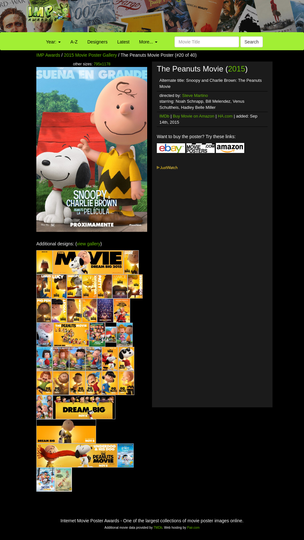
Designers (97, 41)
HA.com (225, 116)
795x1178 (102, 64)
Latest (123, 41)
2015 (236, 68)
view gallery (88, 243)
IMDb (164, 116)
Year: (53, 41)
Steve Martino (195, 95)
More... (148, 41)
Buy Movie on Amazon (193, 116)
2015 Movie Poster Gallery (90, 55)
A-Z (74, 41)
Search (252, 41)
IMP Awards (48, 55)
